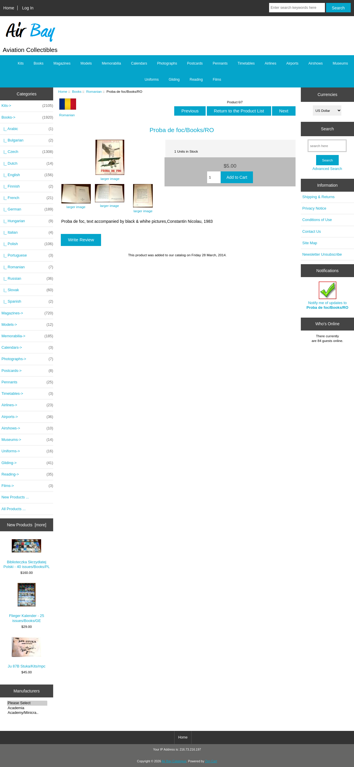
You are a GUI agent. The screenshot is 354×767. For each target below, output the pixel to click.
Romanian (94, 91)
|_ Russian (27, 278)
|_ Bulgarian (27, 140)
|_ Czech (27, 151)
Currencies (327, 94)
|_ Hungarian (27, 221)
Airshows (315, 63)
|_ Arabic (27, 129)
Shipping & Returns (318, 197)
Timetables (246, 63)
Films (217, 79)
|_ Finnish (27, 186)
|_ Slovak (27, 290)
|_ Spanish (27, 301)
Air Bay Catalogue (174, 761)
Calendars (139, 63)
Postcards (195, 63)
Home (8, 8)
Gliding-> (27, 463)
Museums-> (27, 439)
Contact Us (311, 231)
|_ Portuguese (27, 255)
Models (86, 63)
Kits (21, 63)
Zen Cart (211, 761)
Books (76, 91)
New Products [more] (26, 524)
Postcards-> (27, 370)
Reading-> (27, 474)
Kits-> (27, 105)
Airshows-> (27, 428)
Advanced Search (327, 168)
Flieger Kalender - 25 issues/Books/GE (26, 603)
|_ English (27, 175)
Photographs (167, 63)
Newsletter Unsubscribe (322, 254)
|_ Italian (27, 232)
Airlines (270, 63)
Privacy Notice (314, 208)
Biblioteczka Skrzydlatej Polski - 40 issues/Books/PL (27, 554)
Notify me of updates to (327, 295)
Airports (292, 63)
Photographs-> (27, 359)
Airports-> (27, 416)
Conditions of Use (317, 220)
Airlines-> (27, 405)
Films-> (27, 485)
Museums (340, 63)
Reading (196, 79)
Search (327, 129)
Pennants (220, 63)
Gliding (174, 79)
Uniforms (152, 79)
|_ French (27, 197)
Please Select (27, 703)
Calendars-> (27, 347)
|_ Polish (27, 244)
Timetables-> (27, 393)
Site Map (309, 243)
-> (27, 117)
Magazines (62, 63)
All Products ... (13, 509)
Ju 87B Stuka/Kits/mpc (26, 652)
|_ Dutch (27, 163)
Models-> (27, 324)
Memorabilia (111, 63)
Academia (27, 708)
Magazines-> (27, 313)
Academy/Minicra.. (27, 712)
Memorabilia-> (27, 336)
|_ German (27, 209)
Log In (27, 8)
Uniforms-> (27, 451)
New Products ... (15, 497)
